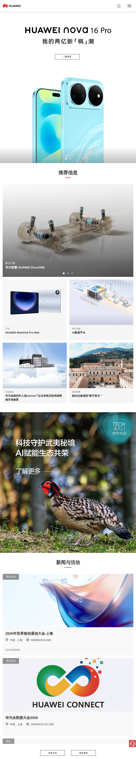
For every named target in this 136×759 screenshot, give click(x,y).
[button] (66, 159)
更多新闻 (83, 753)
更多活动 (52, 753)
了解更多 (67, 56)
